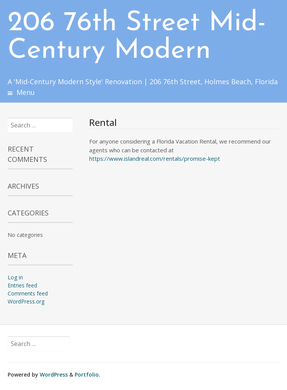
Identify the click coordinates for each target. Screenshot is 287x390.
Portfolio (87, 374)
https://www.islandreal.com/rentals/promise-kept (154, 158)
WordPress (54, 374)
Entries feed (22, 285)
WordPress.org (26, 301)
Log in (15, 277)
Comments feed (28, 293)
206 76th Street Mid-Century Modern (137, 37)
